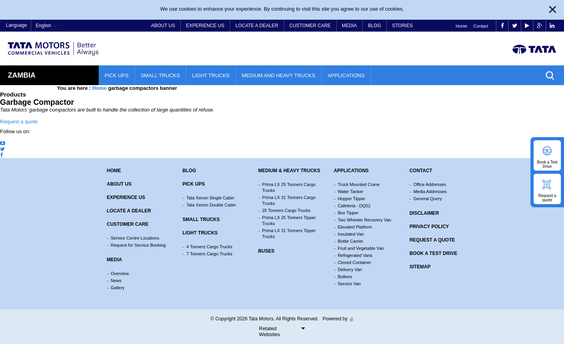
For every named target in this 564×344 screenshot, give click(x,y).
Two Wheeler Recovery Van (365, 220)
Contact (480, 26)
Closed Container (354, 262)
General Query (427, 198)
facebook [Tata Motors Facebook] (502, 26)
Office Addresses (429, 184)
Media (349, 25)
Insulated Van (351, 234)
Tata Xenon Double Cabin (211, 205)
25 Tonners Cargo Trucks (286, 210)
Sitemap (419, 267)
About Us (163, 25)
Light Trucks (211, 75)
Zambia (22, 75)
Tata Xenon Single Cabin (210, 197)
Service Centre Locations (135, 238)
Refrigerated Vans (355, 255)
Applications (346, 75)
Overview (120, 273)
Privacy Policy (429, 226)
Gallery (118, 287)
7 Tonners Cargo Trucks (209, 253)
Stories (402, 25)
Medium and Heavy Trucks (278, 75)
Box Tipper (348, 212)
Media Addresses (429, 191)
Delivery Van (350, 269)
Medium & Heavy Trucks (289, 170)
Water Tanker (351, 191)
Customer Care (310, 25)
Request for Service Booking (138, 245)
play (527, 26)
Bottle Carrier (351, 241)
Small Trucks (160, 75)
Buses (266, 251)
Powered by (336, 319)
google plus (539, 26)
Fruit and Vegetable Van (361, 248)
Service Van (349, 283)
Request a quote (18, 122)
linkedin (552, 26)
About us (119, 184)
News (116, 280)
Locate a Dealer (257, 25)
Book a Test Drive (433, 253)
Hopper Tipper (351, 198)
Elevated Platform (355, 227)
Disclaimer (424, 213)
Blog (374, 25)
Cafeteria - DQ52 (354, 205)
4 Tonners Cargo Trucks (209, 246)
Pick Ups (117, 75)
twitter (514, 26)
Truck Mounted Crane (359, 184)
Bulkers (345, 276)
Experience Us (205, 25)
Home (461, 26)
